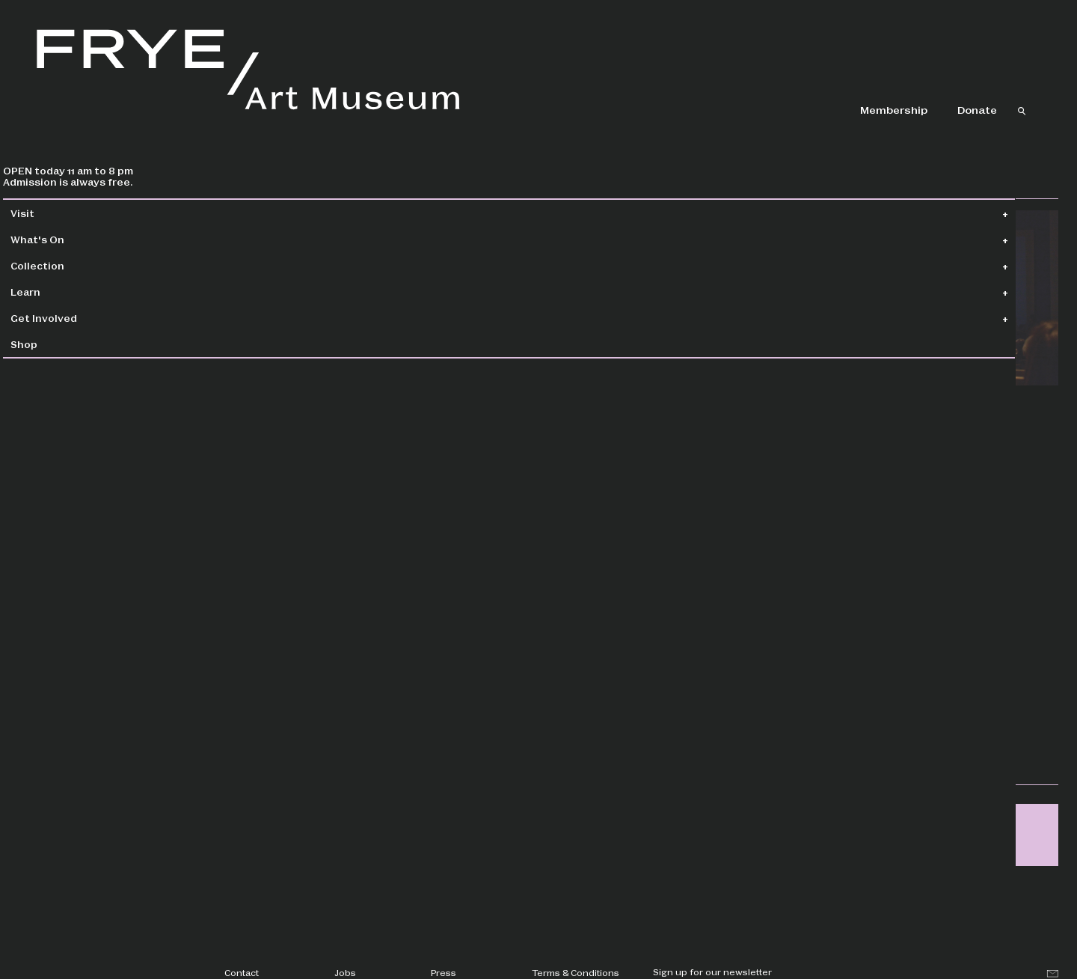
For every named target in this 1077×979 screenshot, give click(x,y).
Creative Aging (837, 713)
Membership (893, 109)
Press (443, 972)
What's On (72, 239)
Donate (977, 109)
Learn (60, 291)
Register (831, 562)
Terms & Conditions (575, 972)
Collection (72, 265)
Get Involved (78, 317)
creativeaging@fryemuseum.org (649, 556)
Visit (57, 213)
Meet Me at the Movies (856, 643)
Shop (58, 344)
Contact (241, 972)
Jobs (345, 972)
